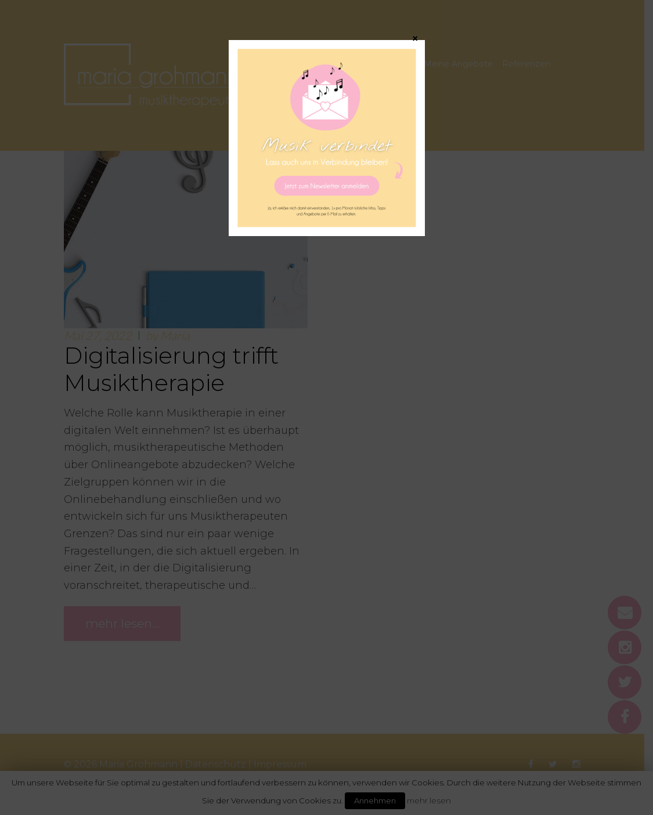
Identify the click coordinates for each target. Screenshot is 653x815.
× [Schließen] (415, 38)
